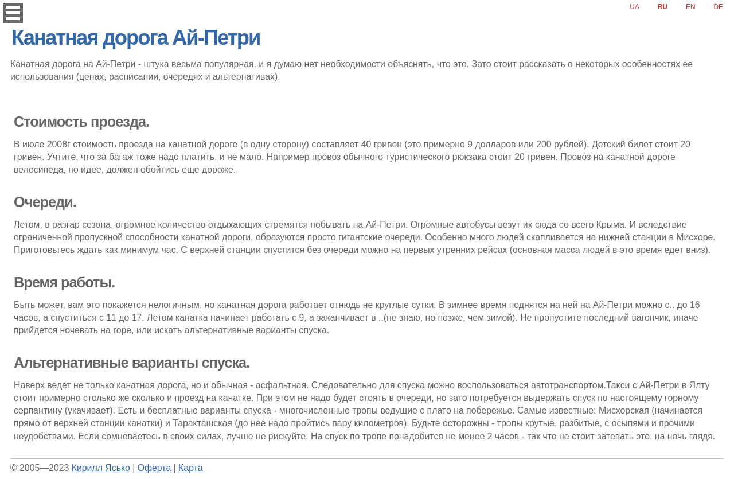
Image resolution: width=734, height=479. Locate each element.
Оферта (154, 468)
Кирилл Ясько (101, 468)
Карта (190, 468)
